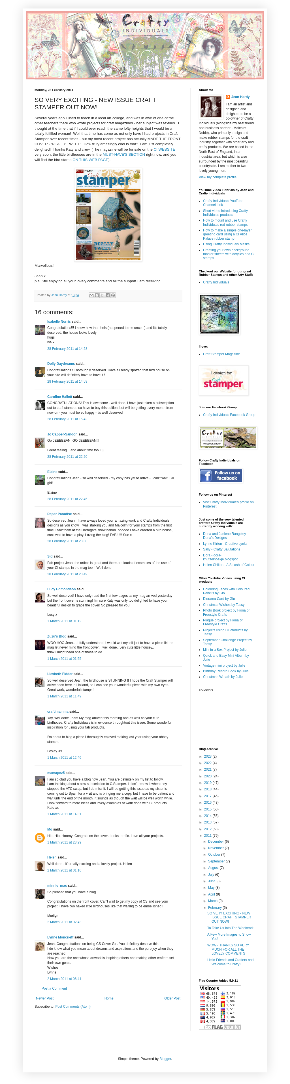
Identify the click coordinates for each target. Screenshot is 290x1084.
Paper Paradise (59, 514)
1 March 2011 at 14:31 (64, 814)
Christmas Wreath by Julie (223, 677)
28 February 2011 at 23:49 (67, 574)
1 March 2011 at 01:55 (64, 659)
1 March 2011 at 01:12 (64, 621)
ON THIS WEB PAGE (90, 160)
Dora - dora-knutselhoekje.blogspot (220, 557)
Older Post (172, 998)
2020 (208, 776)
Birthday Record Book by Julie (226, 671)
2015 (208, 809)
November (216, 848)
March (213, 901)
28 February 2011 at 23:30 (67, 541)
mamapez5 (56, 773)
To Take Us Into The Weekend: (230, 928)
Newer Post (45, 998)
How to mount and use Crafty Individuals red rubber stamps (225, 222)
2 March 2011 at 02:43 (64, 922)
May (212, 888)
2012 (208, 829)
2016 (208, 803)
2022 (208, 763)
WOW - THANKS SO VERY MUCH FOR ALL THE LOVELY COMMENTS (228, 949)
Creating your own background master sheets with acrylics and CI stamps (229, 254)
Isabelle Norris (59, 322)
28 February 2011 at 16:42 (67, 419)
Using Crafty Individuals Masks (226, 244)
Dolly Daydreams (61, 364)
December (216, 842)
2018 (208, 789)
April (212, 894)
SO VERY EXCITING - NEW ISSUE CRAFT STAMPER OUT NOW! (229, 917)
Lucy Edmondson (61, 589)
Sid (50, 556)
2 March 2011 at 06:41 (64, 979)
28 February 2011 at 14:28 (67, 349)
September (217, 861)
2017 (208, 796)
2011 (208, 836)
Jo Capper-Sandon (62, 434)
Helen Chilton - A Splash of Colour (228, 565)
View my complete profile (217, 177)
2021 (208, 769)
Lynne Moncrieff (60, 937)
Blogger (165, 1059)
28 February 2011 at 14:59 (67, 381)
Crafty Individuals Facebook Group (229, 415)
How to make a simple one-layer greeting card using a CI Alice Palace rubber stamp (227, 234)
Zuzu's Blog (57, 636)
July (211, 875)
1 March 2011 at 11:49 (64, 696)
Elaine (52, 472)
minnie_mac (57, 886)
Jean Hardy (240, 97)
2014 (208, 816)
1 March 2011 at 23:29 (64, 842)
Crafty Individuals (216, 282)
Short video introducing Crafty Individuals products (225, 213)
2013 (208, 822)
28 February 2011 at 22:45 (67, 499)
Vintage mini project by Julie (224, 665)
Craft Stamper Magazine (221, 354)
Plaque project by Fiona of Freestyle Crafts (222, 622)
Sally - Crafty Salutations (221, 549)
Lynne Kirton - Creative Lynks (225, 544)
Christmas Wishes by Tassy (223, 605)
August (214, 868)
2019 (208, 783)
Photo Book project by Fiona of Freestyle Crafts (226, 612)
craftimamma (58, 712)
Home (109, 998)
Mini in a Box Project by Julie (224, 650)
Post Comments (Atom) (73, 1007)
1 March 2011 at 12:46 (64, 758)
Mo (49, 829)
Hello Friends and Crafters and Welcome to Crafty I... (230, 962)
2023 (208, 756)
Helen (52, 857)
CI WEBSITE (164, 149)
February (215, 908)
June (212, 881)
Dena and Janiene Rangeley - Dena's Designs (225, 536)
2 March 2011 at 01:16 (64, 870)
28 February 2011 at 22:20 (67, 457)
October (214, 855)
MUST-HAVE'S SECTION (124, 154)
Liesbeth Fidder (59, 674)
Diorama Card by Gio (219, 599)
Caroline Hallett (59, 397)
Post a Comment (54, 988)
